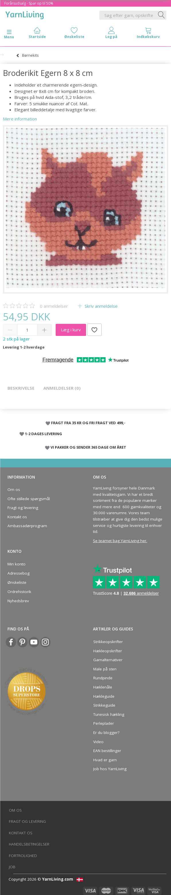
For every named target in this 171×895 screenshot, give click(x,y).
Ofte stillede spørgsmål (28, 498)
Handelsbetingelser (29, 844)
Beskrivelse (20, 388)
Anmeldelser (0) (62, 388)
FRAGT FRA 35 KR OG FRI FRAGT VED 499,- (88, 422)
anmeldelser (54, 306)
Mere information (20, 119)
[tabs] (148, 34)
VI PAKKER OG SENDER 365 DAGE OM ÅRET (88, 447)
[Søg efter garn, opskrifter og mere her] (161, 15)
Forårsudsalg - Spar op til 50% (28, 3)
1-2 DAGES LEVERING (43, 433)
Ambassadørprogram (27, 525)
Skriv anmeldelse (100, 306)
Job (12, 866)
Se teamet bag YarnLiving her (119, 540)
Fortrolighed (23, 855)
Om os (13, 489)
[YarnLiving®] (25, 14)
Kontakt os (17, 516)
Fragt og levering (22, 507)
